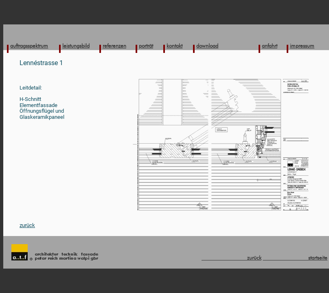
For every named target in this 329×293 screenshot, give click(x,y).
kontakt (174, 45)
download (207, 45)
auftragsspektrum (29, 45)
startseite (295, 257)
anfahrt (269, 45)
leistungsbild (76, 45)
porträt (146, 45)
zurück (27, 225)
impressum (302, 45)
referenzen (114, 45)
